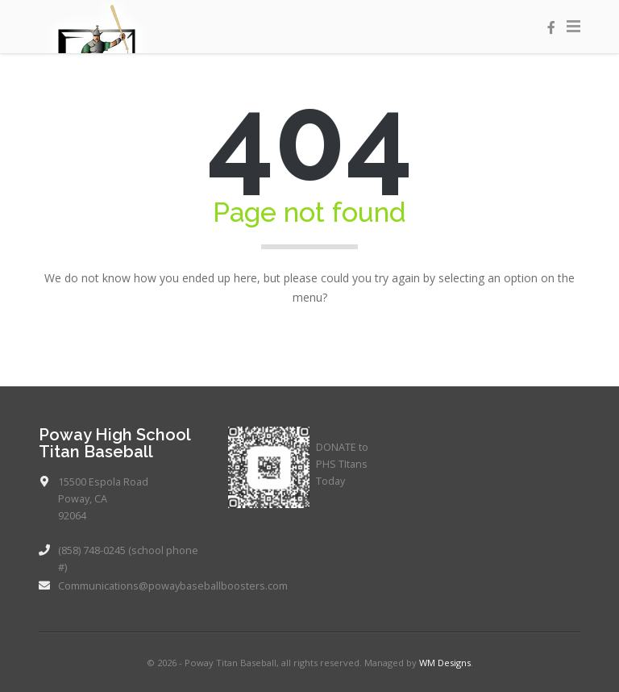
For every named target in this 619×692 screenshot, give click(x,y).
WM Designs (445, 663)
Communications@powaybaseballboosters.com (173, 586)
